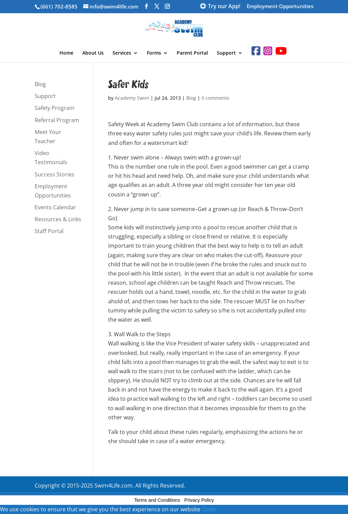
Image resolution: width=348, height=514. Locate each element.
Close (208, 509)
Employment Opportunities (280, 6)
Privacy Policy (199, 500)
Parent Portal (192, 53)
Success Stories (54, 174)
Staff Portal (49, 231)
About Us (93, 53)
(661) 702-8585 (58, 6)
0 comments (215, 98)
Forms (154, 53)
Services (121, 53)
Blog (191, 98)
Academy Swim (132, 98)
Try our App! (224, 7)
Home (66, 53)
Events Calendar (55, 207)
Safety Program (54, 108)
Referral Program (57, 120)
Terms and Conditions (157, 500)
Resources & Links (58, 219)
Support (226, 53)
